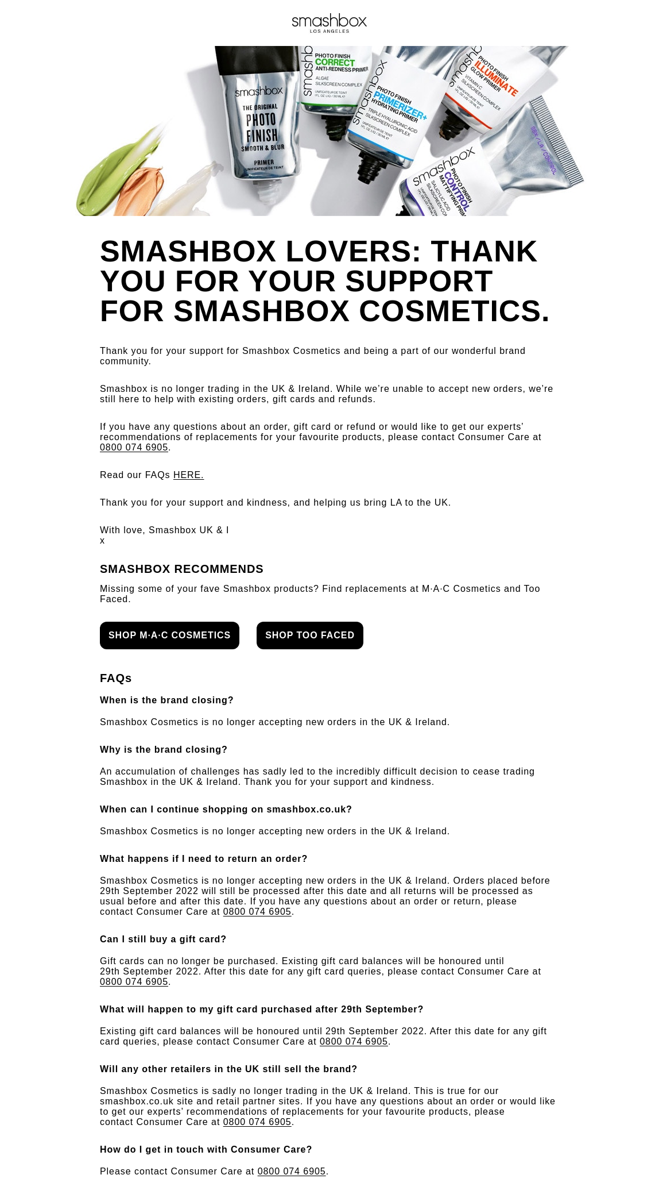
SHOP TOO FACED (310, 635)
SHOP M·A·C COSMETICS (169, 635)
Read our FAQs (152, 475)
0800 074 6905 (134, 447)
